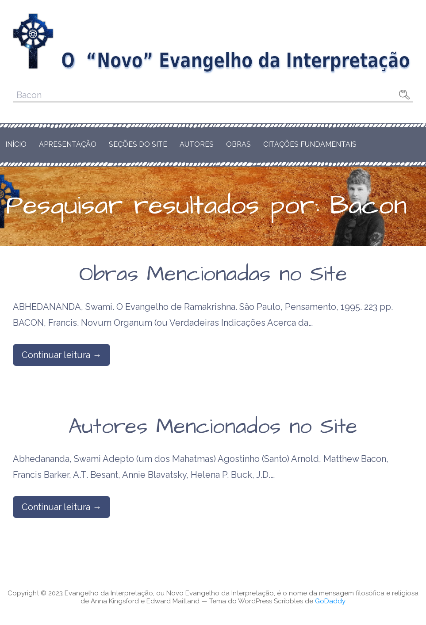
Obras (238, 144)
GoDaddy (330, 601)
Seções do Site (138, 144)
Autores (197, 144)
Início (16, 144)
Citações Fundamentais (310, 144)
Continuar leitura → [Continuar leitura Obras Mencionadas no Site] (61, 355)
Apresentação (67, 144)
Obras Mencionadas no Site (213, 274)
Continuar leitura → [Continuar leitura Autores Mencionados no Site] (61, 507)
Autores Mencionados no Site (213, 427)
